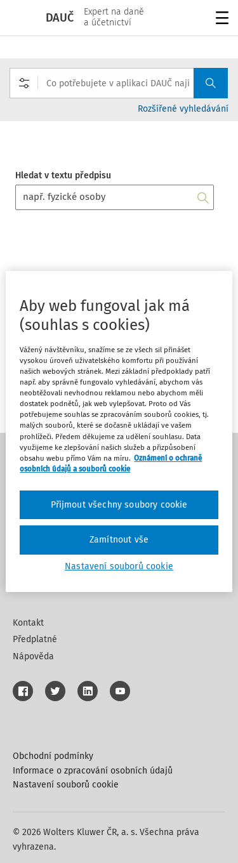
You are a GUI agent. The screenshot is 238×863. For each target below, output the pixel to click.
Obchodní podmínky (53, 756)
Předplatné (35, 639)
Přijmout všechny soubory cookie (119, 504)
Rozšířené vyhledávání (183, 108)
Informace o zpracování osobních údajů (93, 770)
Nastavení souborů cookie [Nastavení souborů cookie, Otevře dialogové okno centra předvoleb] (119, 566)
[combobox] (119, 83)
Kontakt (28, 622)
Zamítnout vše (119, 539)
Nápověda (33, 656)
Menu (219, 19)
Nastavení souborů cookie (66, 784)
